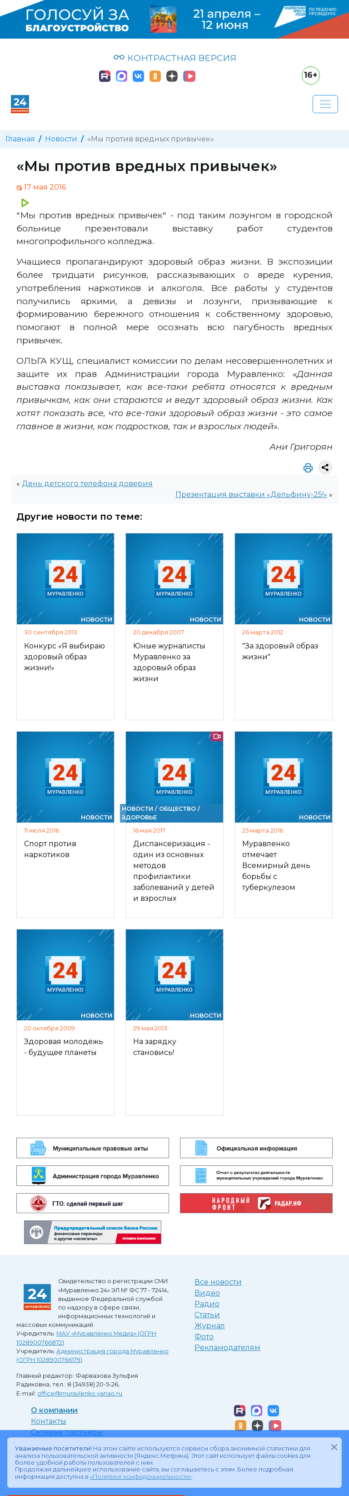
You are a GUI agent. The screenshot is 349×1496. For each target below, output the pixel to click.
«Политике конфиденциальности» (141, 1476)
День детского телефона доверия (87, 483)
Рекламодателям (227, 1347)
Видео (207, 1293)
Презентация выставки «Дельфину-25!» (251, 494)
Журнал (209, 1325)
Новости (61, 139)
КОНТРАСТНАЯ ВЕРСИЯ (174, 57)
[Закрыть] (334, 1447)
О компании (54, 1410)
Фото (204, 1336)
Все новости (218, 1282)
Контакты (48, 1421)
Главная (20, 139)
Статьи (207, 1314)
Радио (206, 1304)
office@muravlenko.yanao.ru (79, 1393)
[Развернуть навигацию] (325, 104)
